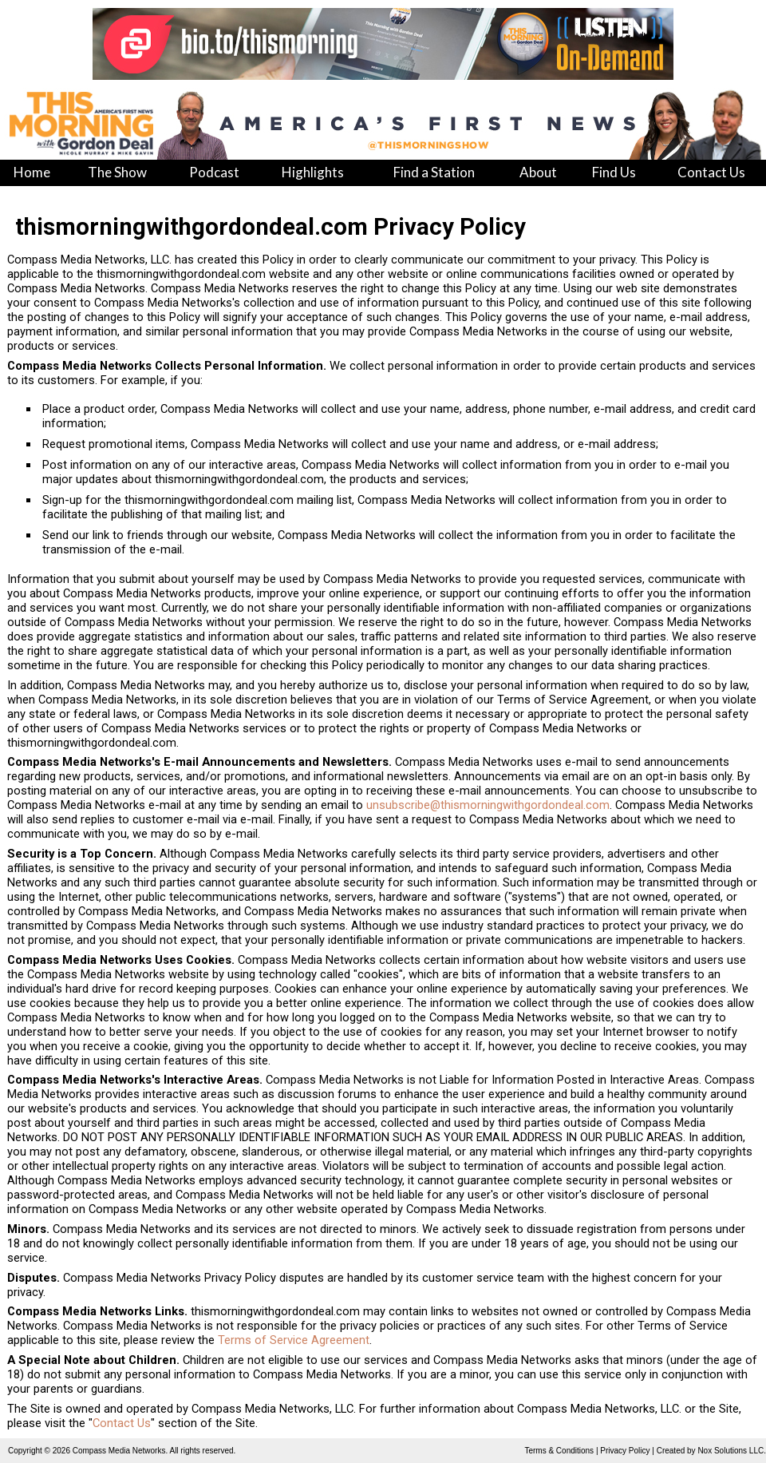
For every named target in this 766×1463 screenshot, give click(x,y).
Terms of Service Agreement (293, 1340)
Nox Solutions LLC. (731, 1450)
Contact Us (122, 1423)
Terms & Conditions (559, 1450)
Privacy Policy (625, 1450)
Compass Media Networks (119, 1450)
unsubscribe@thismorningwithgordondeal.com (488, 805)
